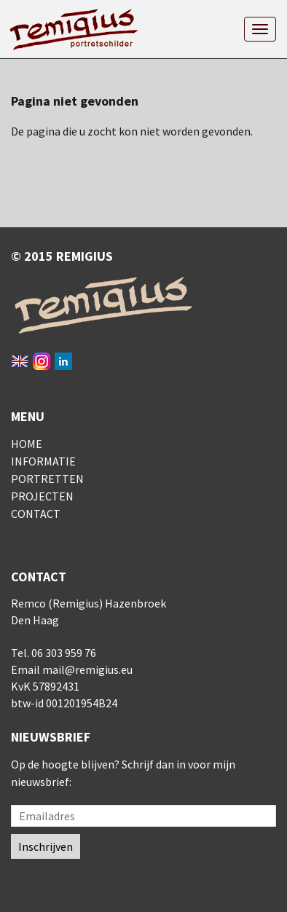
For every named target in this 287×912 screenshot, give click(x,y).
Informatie (43, 461)
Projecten (42, 496)
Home (26, 443)
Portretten (47, 478)
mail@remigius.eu (87, 669)
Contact (35, 513)
